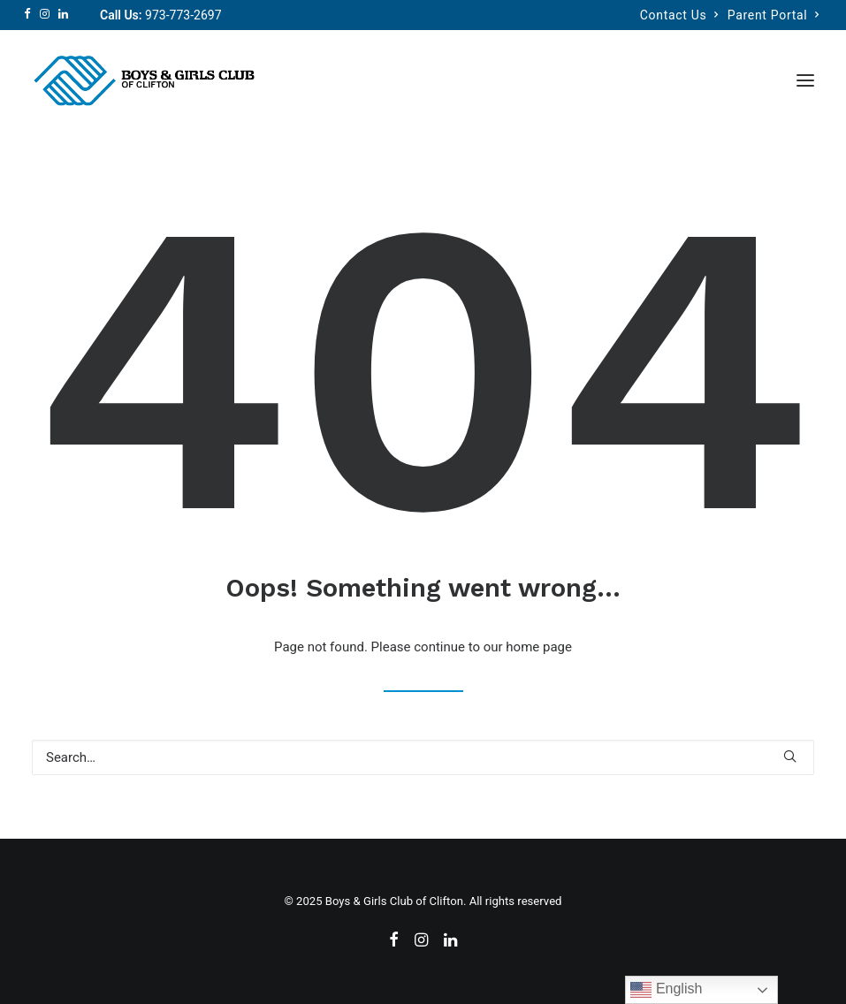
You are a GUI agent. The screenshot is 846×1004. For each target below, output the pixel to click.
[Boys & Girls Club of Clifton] (143, 80)
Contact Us (679, 15)
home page (539, 647)
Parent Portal (773, 15)
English (666, 989)
